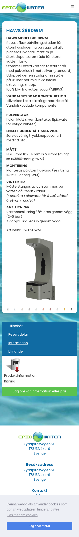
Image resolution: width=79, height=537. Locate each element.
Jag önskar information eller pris (39, 391)
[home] (22, 6)
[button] (72, 6)
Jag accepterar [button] (39, 526)
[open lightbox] (39, 270)
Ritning (9, 381)
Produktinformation (20, 375)
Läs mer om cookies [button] (22, 515)
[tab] (39, 326)
